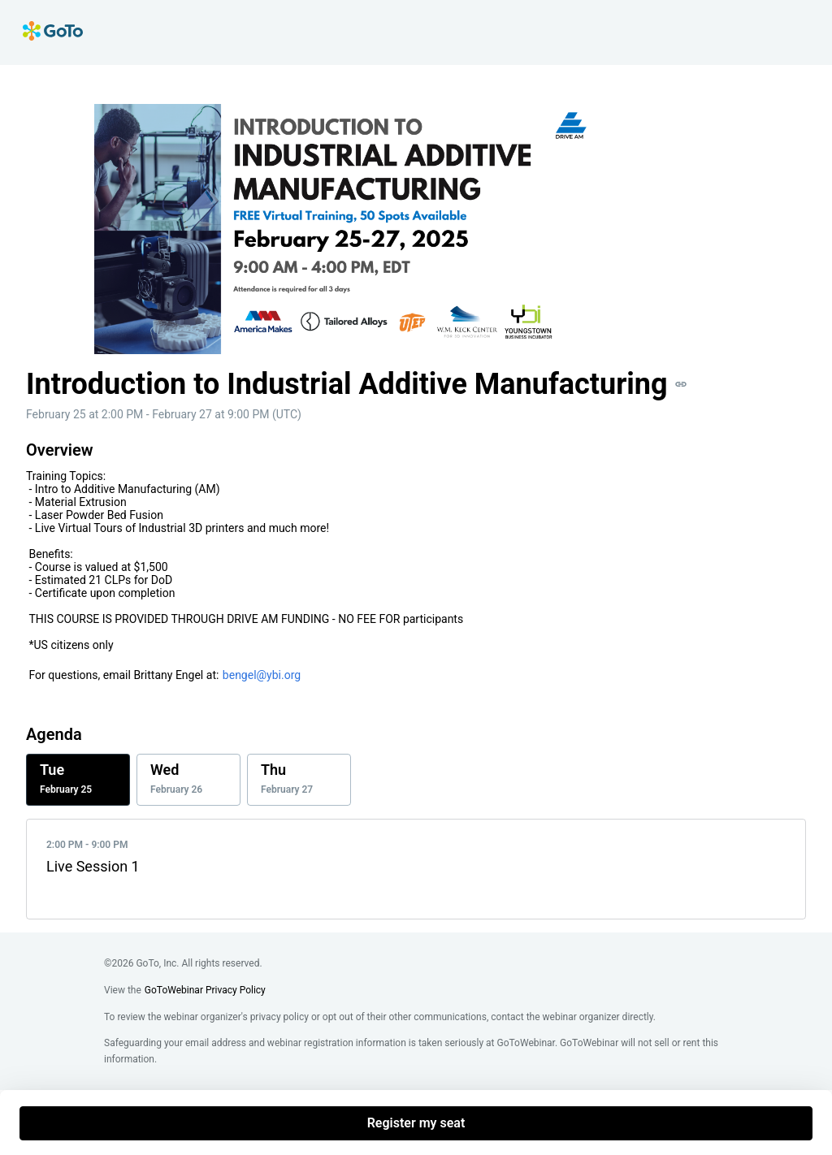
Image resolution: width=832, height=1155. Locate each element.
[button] (681, 384)
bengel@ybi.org (262, 674)
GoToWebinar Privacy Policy (205, 990)
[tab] (78, 780)
